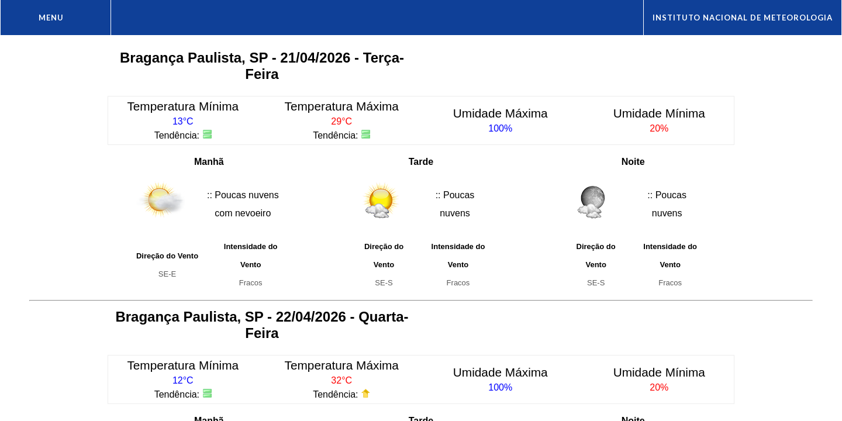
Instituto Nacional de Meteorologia (743, 17)
